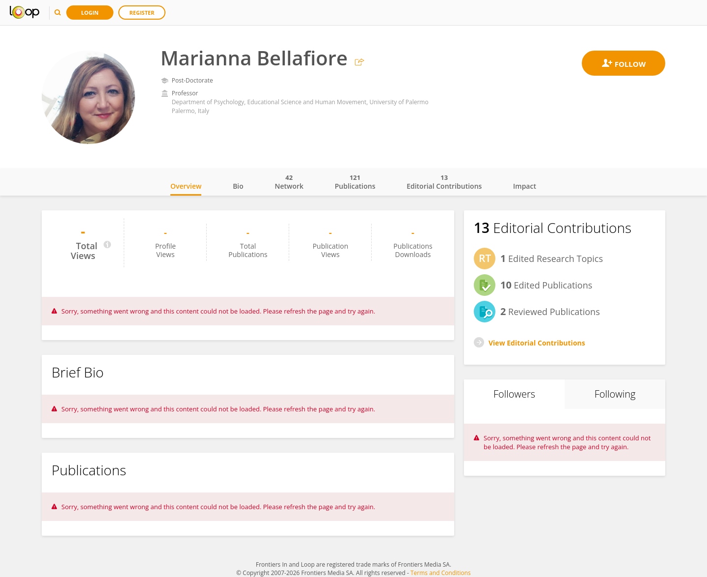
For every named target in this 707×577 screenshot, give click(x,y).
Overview (185, 186)
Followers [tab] (514, 394)
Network (288, 182)
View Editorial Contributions (537, 342)
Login (90, 12)
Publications (355, 182)
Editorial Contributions (444, 182)
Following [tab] (615, 394)
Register (142, 12)
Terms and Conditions (440, 573)
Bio (238, 186)
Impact (524, 186)
